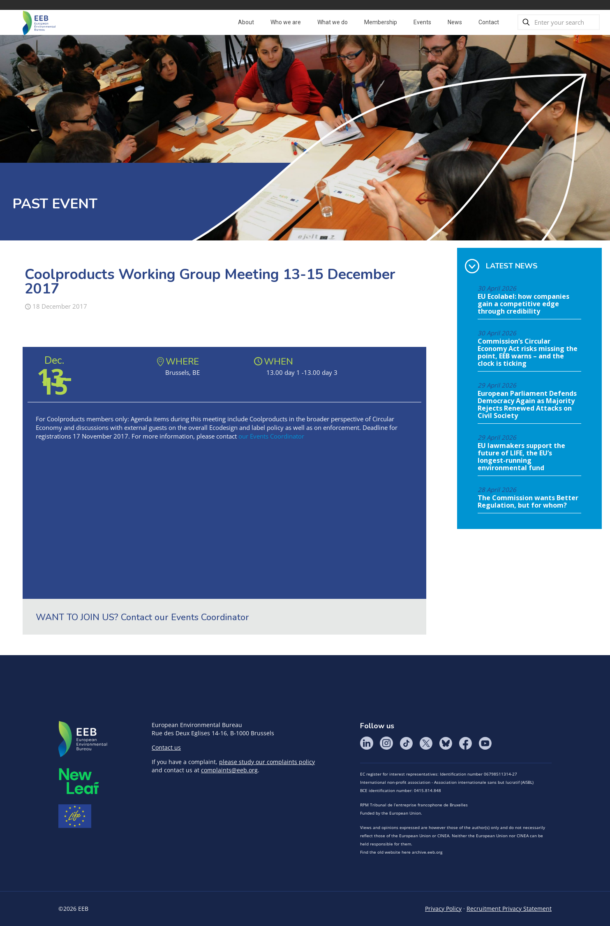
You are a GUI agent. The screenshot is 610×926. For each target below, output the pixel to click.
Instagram (386, 743)
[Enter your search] (559, 22)
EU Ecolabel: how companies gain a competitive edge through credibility (523, 304)
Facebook (465, 743)
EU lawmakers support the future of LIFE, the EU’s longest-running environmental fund (521, 457)
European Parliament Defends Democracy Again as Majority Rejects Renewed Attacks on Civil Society (527, 405)
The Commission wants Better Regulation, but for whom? (528, 502)
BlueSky (445, 743)
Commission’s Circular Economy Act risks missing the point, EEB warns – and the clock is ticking (528, 352)
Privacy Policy (443, 908)
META (78, 781)
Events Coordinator (210, 617)
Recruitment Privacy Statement (509, 908)
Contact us (166, 747)
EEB (83, 739)
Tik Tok (406, 743)
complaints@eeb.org (229, 770)
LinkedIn (366, 743)
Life (74, 816)
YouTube (485, 743)
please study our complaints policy (267, 762)
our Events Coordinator (271, 436)
